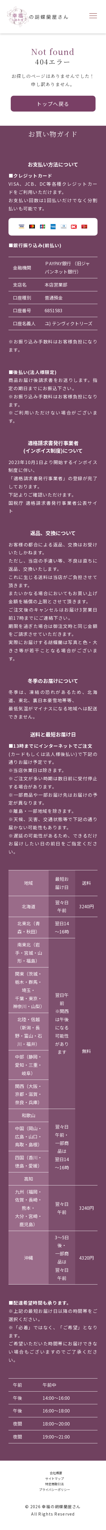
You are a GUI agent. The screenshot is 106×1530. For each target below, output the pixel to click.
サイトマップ (54, 1478)
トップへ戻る (53, 103)
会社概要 (56, 1473)
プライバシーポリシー (54, 1489)
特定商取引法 (54, 1484)
